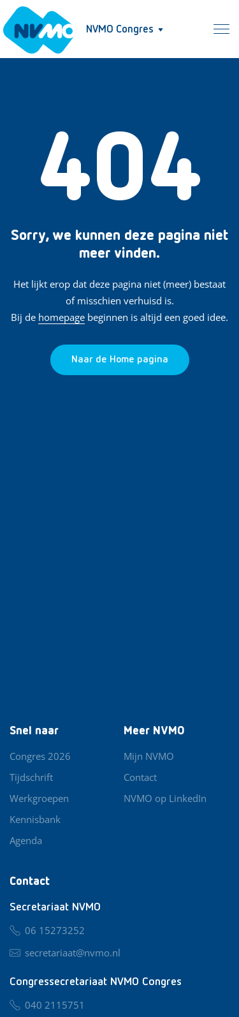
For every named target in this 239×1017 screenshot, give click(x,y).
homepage (61, 317)
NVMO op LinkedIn (165, 798)
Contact (140, 777)
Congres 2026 (40, 756)
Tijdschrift (31, 777)
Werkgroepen (39, 798)
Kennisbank (35, 819)
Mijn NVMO (149, 756)
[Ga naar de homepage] (119, 360)
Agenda (26, 840)
